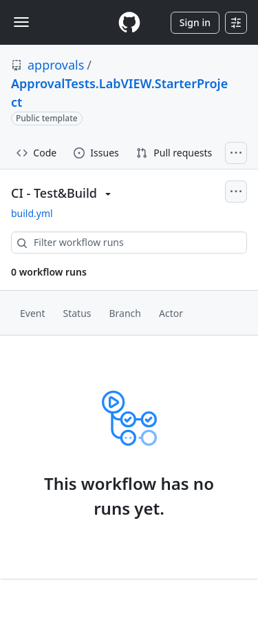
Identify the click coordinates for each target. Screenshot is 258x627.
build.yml (32, 213)
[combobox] (129, 243)
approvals (56, 64)
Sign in (195, 22)
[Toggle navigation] (21, 22)
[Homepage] (129, 22)
